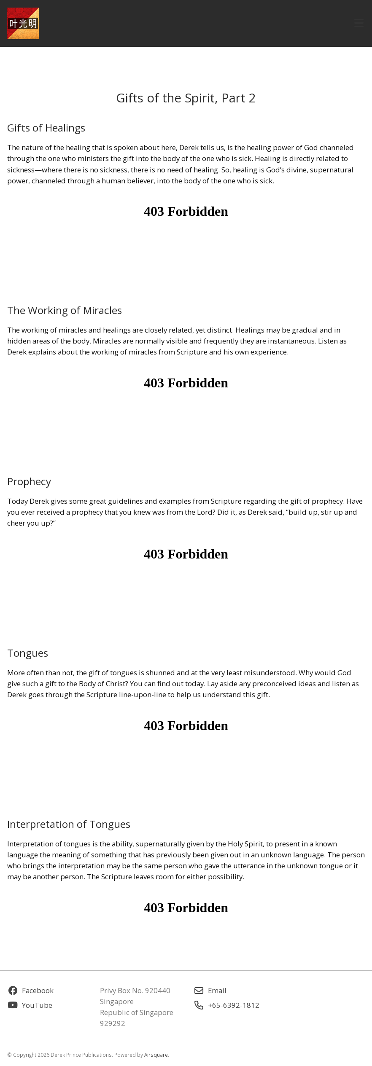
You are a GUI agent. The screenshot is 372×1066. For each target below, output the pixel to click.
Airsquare (156, 1054)
